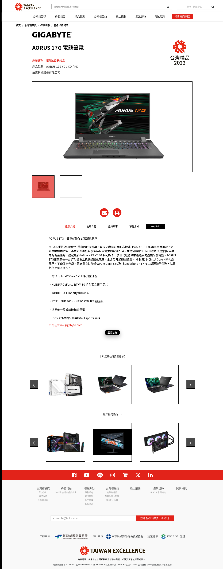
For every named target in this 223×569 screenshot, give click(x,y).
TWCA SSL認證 (173, 536)
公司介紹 (91, 226)
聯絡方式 (134, 226)
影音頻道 (89, 504)
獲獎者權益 (43, 500)
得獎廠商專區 (182, 16)
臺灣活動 (89, 496)
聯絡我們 (116, 559)
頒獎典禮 (43, 496)
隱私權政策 (104, 559)
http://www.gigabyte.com (65, 325)
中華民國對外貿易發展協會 (124, 536)
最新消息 (89, 492)
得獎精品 (60, 16)
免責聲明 (82, 559)
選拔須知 (43, 492)
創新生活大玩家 (112, 496)
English (155, 226)
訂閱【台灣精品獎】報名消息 (155, 518)
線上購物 (121, 16)
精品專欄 (89, 500)
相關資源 (126, 559)
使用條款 (92, 559)
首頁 (18, 25)
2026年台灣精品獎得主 (66, 492)
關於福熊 (160, 16)
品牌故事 (113, 226)
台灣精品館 (100, 16)
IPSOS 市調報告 (158, 492)
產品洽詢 (112, 332)
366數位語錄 (112, 500)
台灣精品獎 (39, 16)
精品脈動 (80, 16)
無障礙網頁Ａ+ (139, 559)
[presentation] (34, 384)
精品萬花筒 (112, 492)
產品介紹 (70, 226)
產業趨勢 (141, 16)
